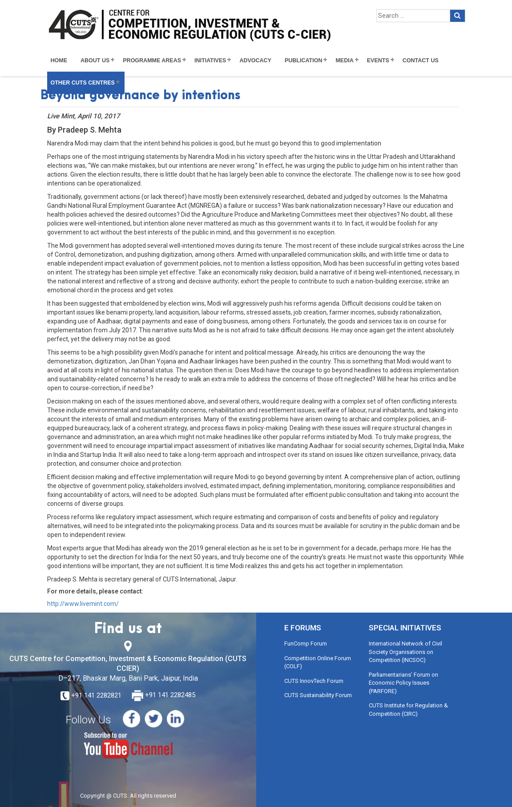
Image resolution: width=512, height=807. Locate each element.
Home (59, 60)
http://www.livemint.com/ (83, 603)
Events (378, 60)
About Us (95, 60)
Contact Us (421, 60)
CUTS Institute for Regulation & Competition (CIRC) (408, 709)
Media (344, 60)
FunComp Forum (305, 643)
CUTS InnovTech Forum (313, 681)
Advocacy (255, 60)
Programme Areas (152, 60)
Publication (304, 60)
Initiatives (210, 60)
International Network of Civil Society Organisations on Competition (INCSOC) (405, 651)
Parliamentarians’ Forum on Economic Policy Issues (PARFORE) (403, 682)
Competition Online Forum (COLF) (317, 662)
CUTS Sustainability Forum (318, 695)
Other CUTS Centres (83, 83)
